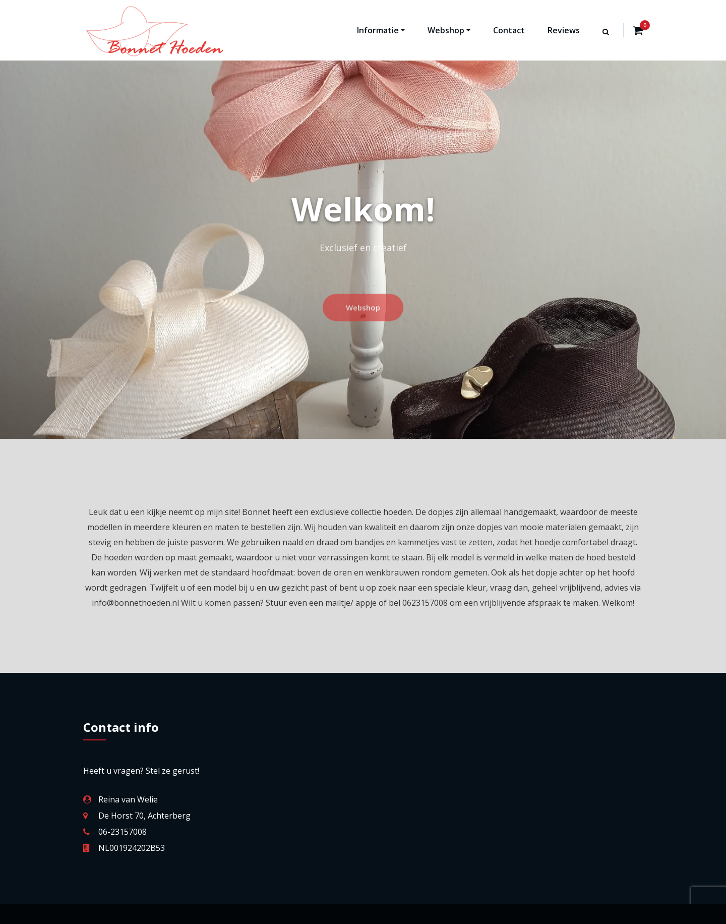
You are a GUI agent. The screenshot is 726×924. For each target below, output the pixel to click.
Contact (509, 30)
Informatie (381, 30)
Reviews (564, 30)
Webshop (449, 30)
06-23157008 (122, 831)
